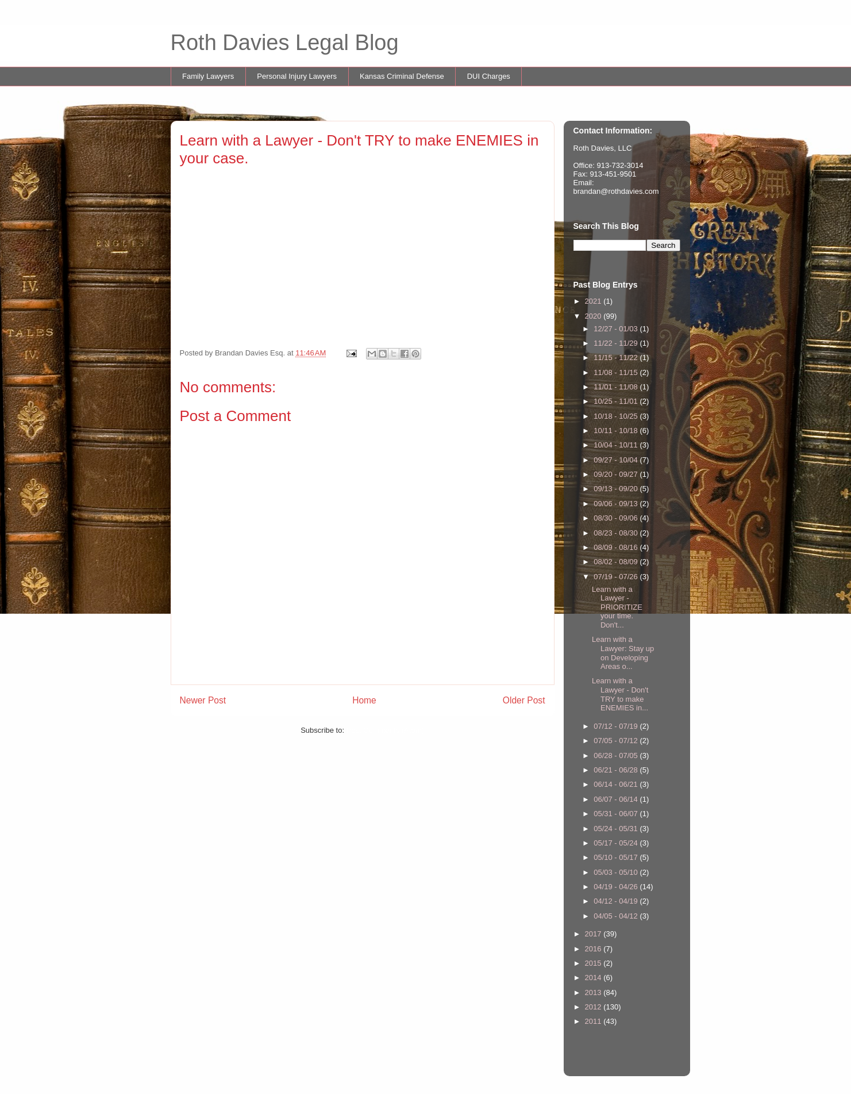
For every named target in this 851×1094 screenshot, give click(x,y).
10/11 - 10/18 (617, 430)
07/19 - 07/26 (617, 576)
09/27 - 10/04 (617, 460)
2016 (594, 948)
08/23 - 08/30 (617, 533)
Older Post (524, 700)
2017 (594, 933)
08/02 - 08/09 (617, 561)
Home (364, 700)
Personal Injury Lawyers (297, 76)
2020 (594, 316)
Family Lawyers (208, 76)
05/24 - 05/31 (617, 828)
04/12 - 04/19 (617, 901)
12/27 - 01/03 (617, 328)
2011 (594, 1021)
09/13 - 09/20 (617, 488)
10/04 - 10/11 (617, 445)
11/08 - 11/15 (617, 372)
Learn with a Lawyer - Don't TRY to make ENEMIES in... (620, 694)
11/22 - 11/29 (617, 343)
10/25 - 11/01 (617, 401)
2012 (594, 1007)
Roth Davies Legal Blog (285, 42)
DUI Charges (488, 76)
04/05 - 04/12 (617, 916)
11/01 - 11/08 (617, 386)
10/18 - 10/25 (617, 416)
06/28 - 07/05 (617, 755)
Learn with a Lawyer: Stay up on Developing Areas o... (623, 653)
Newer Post (203, 700)
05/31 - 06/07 (617, 813)
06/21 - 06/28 (617, 770)
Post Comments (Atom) (385, 730)
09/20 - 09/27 (617, 474)
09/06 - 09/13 (617, 503)
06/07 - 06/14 (617, 799)
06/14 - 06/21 (617, 784)
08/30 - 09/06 (617, 518)
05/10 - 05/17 (617, 857)
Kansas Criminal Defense (402, 76)
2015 (594, 963)
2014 (594, 977)
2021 (594, 301)
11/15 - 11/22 (617, 357)
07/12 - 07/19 (617, 726)
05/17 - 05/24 (617, 843)
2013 (594, 992)
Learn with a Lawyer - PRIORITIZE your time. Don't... (617, 607)
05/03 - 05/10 (617, 872)
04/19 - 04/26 (617, 886)
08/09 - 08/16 (617, 547)
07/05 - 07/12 (617, 740)
